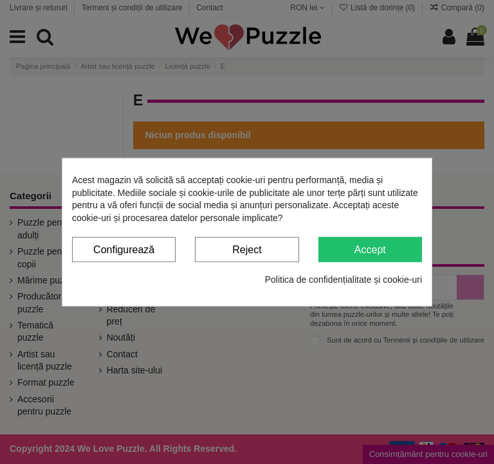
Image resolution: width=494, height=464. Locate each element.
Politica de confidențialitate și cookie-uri (343, 279)
